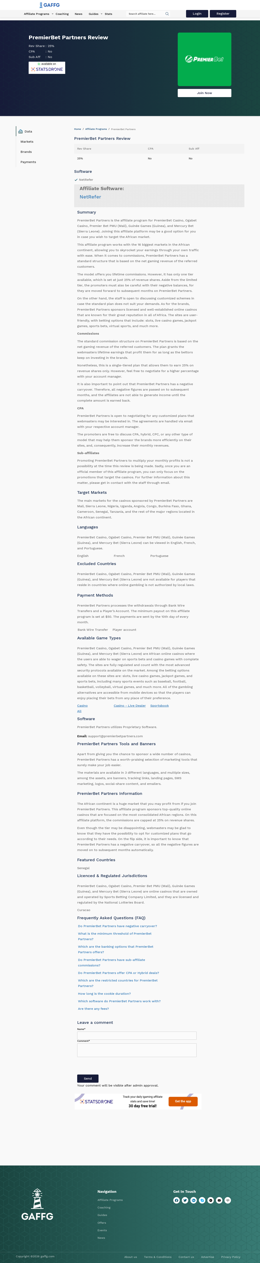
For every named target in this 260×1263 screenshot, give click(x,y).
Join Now (204, 93)
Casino (82, 706)
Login (198, 14)
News (77, 14)
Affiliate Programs (35, 14)
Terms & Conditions (157, 1257)
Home (77, 129)
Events (102, 1230)
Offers (102, 1222)
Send (88, 1078)
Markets (27, 141)
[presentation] (108, 1067)
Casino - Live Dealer (130, 706)
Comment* (83, 1041)
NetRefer (90, 197)
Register (223, 14)
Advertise (207, 1257)
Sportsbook (159, 706)
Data (25, 131)
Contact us (186, 1257)
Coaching (60, 14)
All (79, 711)
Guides (92, 14)
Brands (26, 152)
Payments (28, 162)
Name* (81, 1029)
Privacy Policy (230, 1257)
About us (130, 1257)
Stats (106, 14)
